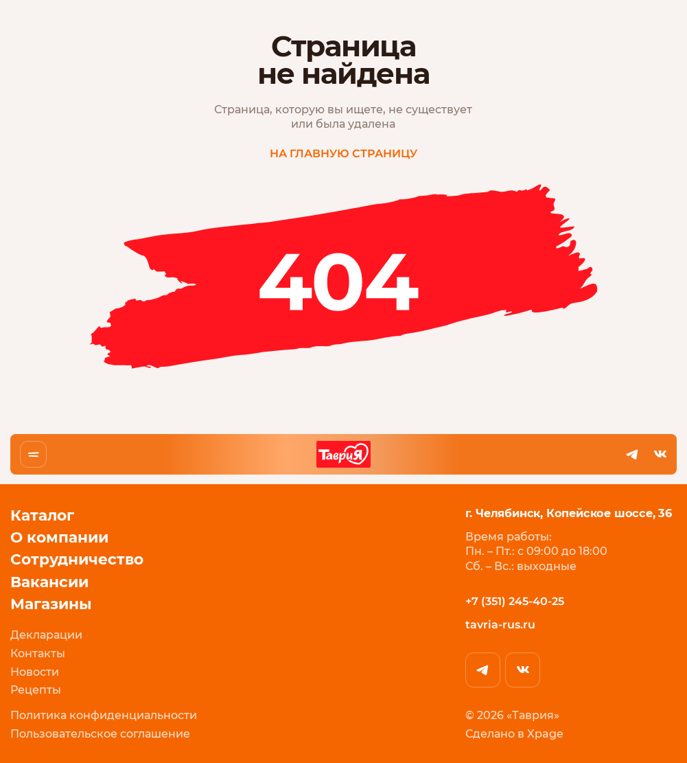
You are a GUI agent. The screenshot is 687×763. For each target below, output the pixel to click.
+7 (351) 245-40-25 (514, 601)
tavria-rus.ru (500, 624)
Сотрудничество (76, 559)
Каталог (42, 515)
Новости (34, 673)
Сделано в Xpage (514, 734)
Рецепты (35, 690)
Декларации (46, 636)
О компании (59, 537)
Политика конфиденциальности (103, 716)
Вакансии (49, 582)
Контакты (37, 654)
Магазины (51, 604)
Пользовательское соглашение (100, 734)
